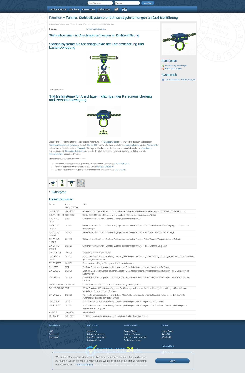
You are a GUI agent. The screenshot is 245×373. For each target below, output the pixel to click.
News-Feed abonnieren (96, 337)
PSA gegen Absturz (111, 142)
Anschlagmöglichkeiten (96, 29)
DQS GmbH (167, 337)
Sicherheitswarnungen (96, 334)
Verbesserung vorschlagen (174, 65)
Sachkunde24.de (57, 9)
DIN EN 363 (92, 145)
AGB (51, 331)
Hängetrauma (146, 148)
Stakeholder (104, 9)
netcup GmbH (167, 331)
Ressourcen (88, 9)
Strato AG (166, 334)
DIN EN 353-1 (120, 170)
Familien (55, 18)
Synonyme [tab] (57, 192)
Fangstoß (81, 148)
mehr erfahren (85, 364)
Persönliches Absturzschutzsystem (63, 145)
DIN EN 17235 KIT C (105, 167)
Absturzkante (152, 145)
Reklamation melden (172, 69)
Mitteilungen (92, 331)
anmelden (148, 3)
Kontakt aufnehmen (132, 334)
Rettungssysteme (56, 154)
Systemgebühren (94, 340)
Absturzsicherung (132, 145)
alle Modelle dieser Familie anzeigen (178, 79)
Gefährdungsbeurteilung (75, 151)
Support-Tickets (130, 331)
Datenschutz (54, 334)
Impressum (53, 337)
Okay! (172, 361)
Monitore (74, 9)
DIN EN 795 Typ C (121, 164)
